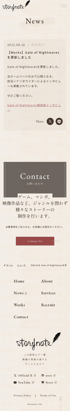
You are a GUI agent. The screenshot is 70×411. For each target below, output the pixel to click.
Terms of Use (48, 395)
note (48, 375)
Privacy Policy (22, 395)
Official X (25, 375)
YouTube (24, 382)
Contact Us (35, 241)
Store (48, 382)
